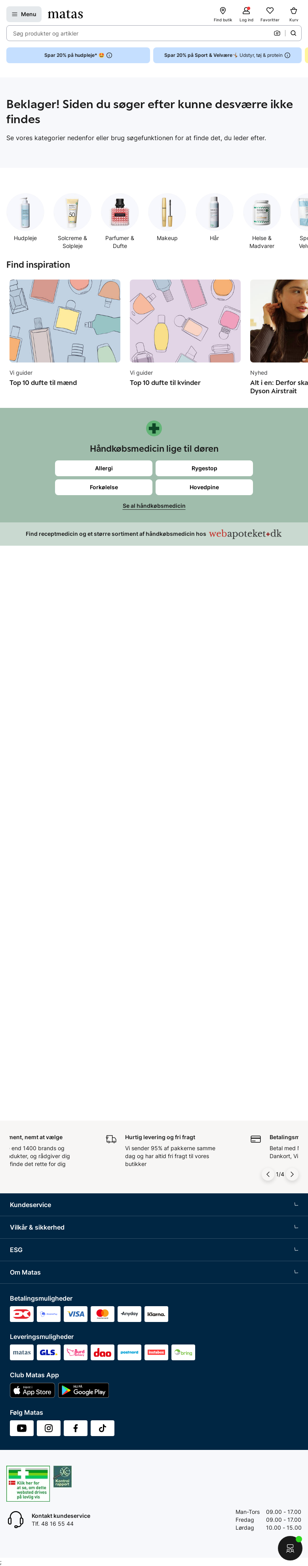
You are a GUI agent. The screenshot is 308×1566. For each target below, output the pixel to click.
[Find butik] (223, 14)
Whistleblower (28, 1135)
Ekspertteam (26, 732)
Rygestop (204, 468)
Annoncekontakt (31, 1164)
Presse (18, 1149)
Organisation (26, 1105)
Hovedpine (204, 487)
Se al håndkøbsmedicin (154, 505)
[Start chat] (290, 1548)
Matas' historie (28, 1178)
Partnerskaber (28, 1005)
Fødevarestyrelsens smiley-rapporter (57, 905)
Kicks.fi (19, 1237)
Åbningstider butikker (38, 702)
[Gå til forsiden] (65, 14)
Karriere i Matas (30, 1193)
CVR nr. (19, 1252)
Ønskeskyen (26, 775)
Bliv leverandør (29, 1266)
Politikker (22, 1034)
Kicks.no (21, 1222)
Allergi (104, 468)
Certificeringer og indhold (43, 1020)
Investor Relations (33, 1120)
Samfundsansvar (31, 991)
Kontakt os (23, 673)
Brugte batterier (30, 919)
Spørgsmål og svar (34, 658)
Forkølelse (104, 487)
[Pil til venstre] (268, 600)
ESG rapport (26, 1049)
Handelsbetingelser (35, 832)
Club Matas (24, 746)
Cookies (20, 890)
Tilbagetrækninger (34, 717)
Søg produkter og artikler (45, 33)
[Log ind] (246, 14)
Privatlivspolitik (29, 876)
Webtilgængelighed (35, 934)
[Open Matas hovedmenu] (24, 14)
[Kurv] (294, 14)
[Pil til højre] (292, 600)
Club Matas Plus (30, 761)
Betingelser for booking (40, 861)
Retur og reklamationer (39, 688)
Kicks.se (20, 1208)
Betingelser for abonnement (46, 846)
